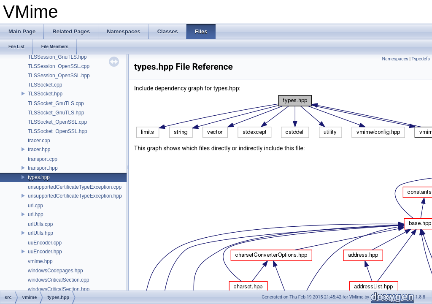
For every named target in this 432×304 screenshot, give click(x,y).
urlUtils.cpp (40, 224)
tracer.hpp (39, 149)
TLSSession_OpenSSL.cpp (58, 66)
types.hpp (39, 177)
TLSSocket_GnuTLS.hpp (56, 113)
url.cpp (35, 206)
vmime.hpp (40, 261)
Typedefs (420, 59)
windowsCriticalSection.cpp (58, 280)
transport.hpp (43, 168)
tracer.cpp (39, 141)
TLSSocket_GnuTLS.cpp (56, 103)
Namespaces (395, 59)
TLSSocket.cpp (45, 85)
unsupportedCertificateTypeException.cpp (75, 187)
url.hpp (35, 214)
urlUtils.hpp (40, 233)
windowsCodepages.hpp (55, 271)
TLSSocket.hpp (45, 94)
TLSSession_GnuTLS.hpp (57, 57)
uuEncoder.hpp (45, 252)
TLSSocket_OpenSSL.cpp (57, 122)
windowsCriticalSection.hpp (58, 289)
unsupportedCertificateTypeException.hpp (75, 196)
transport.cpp (42, 159)
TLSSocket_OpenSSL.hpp (57, 131)
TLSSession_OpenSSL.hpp (59, 76)
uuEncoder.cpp (45, 243)
